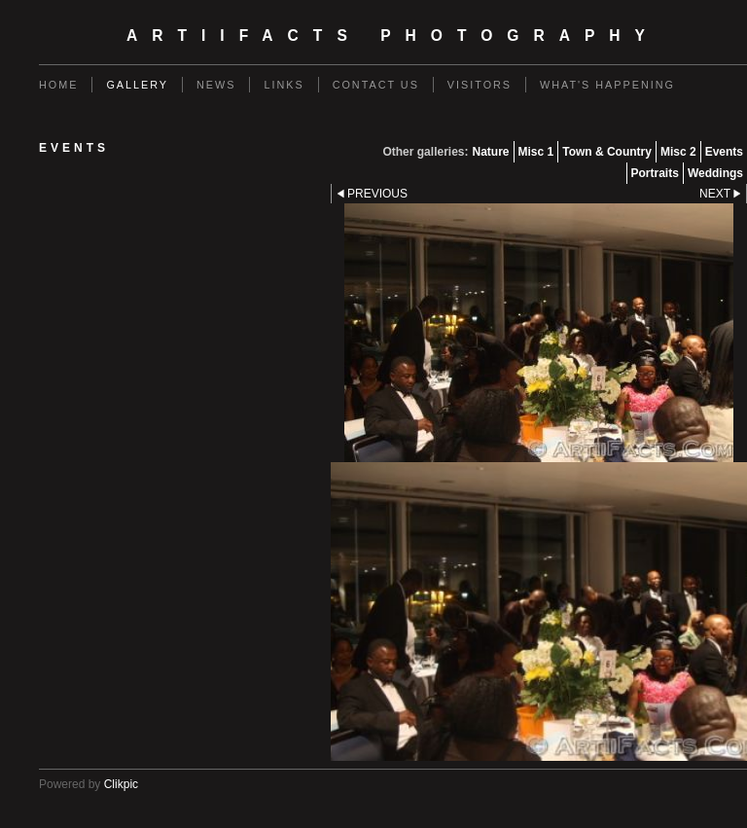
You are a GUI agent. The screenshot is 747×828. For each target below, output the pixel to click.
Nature (490, 152)
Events (724, 152)
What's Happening (607, 84)
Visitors (479, 84)
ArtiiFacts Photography (392, 35)
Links (283, 84)
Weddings (715, 173)
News (215, 84)
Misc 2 (678, 152)
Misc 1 (536, 152)
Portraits (655, 173)
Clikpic (121, 784)
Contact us (376, 84)
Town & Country (607, 152)
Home (58, 84)
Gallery (137, 84)
